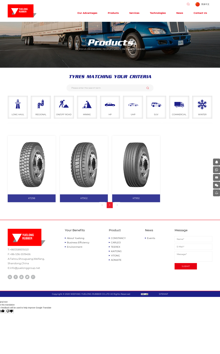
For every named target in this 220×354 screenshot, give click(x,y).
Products (113, 13)
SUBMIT (186, 266)
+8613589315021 (19, 249)
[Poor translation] (9, 311)
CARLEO (116, 242)
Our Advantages (87, 13)
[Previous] (102, 210)
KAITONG (116, 251)
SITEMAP (163, 294)
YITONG (115, 255)
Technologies (158, 13)
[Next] (117, 210)
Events (151, 238)
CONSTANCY (118, 238)
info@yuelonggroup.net (25, 268)
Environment (74, 246)
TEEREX (115, 246)
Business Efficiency (78, 242)
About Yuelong (75, 238)
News (179, 13)
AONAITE (116, 260)
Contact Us (200, 13)
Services (134, 13)
